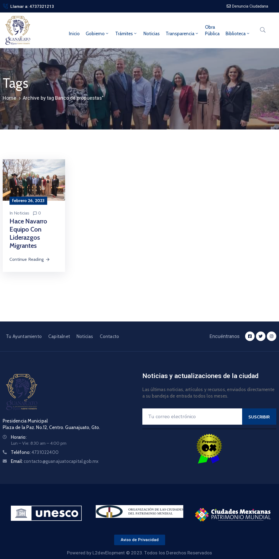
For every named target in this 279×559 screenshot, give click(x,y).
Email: (55, 461)
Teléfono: (35, 452)
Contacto (109, 336)
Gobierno (97, 33)
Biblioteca (238, 33)
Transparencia (182, 33)
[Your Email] (192, 416)
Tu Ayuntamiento (24, 336)
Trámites (126, 33)
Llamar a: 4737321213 (32, 6)
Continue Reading (29, 259)
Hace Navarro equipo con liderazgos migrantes (28, 233)
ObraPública (212, 30)
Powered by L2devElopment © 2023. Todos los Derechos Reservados (139, 552)
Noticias (151, 33)
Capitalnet (59, 336)
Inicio (74, 33)
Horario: (18, 437)
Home (9, 98)
